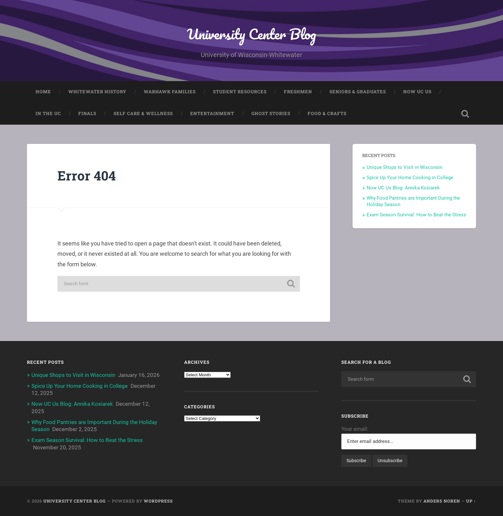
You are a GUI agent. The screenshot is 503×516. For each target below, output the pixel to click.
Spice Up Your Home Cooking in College (410, 177)
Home (43, 92)
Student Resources (240, 92)
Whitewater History (97, 92)
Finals (87, 113)
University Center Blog (251, 33)
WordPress (158, 501)
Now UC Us (417, 92)
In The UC (48, 113)
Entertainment (212, 113)
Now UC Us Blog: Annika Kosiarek (403, 188)
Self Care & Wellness (143, 113)
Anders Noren (441, 501)
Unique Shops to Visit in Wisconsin (404, 167)
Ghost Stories (271, 113)
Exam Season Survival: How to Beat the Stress (416, 215)
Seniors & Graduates (357, 92)
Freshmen (298, 92)
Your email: (354, 429)
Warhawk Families (170, 92)
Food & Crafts (327, 113)
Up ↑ (471, 501)
